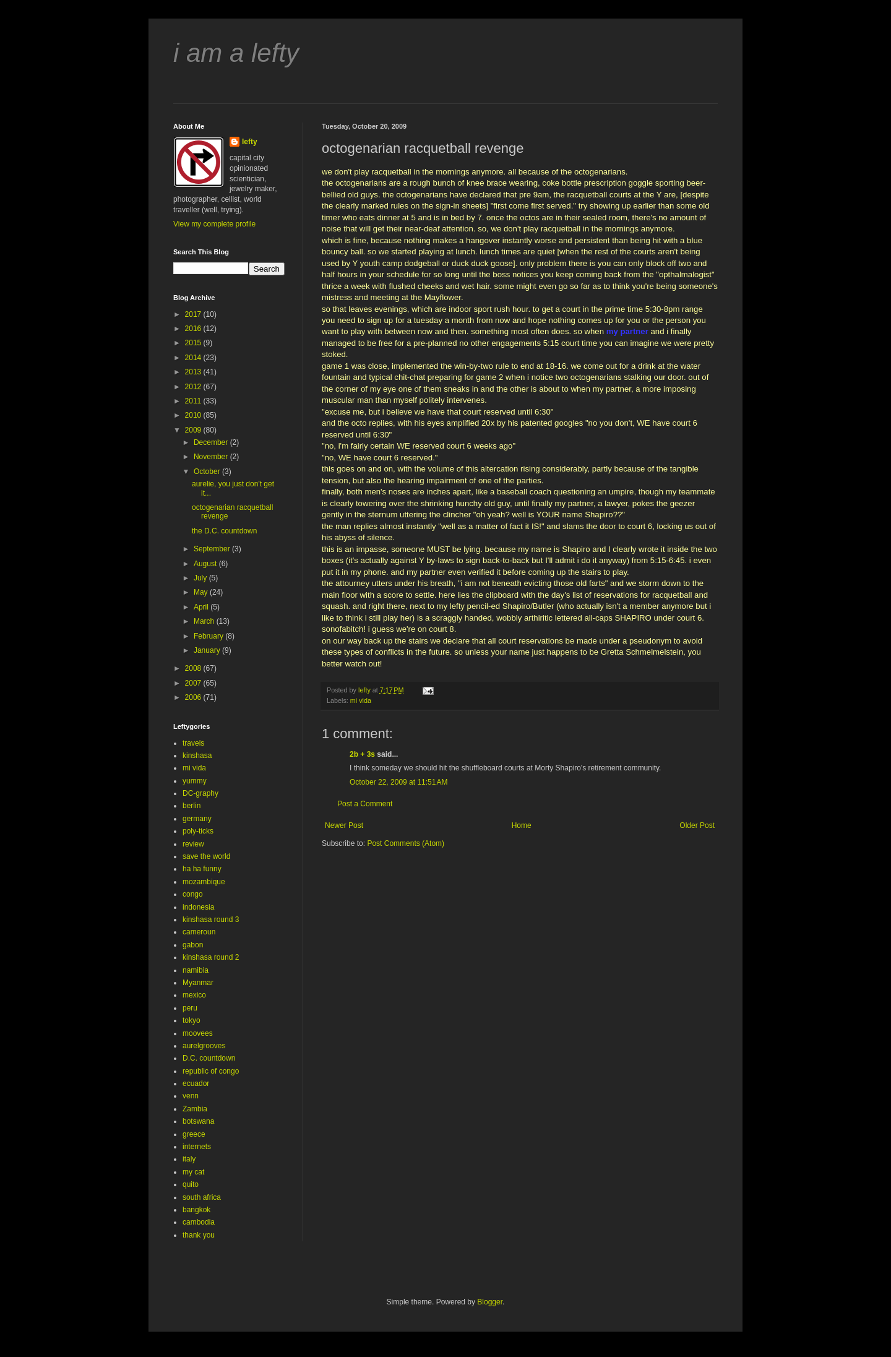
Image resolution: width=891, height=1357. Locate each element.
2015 (194, 342)
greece (194, 1134)
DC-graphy (200, 793)
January (208, 650)
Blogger (489, 1302)
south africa (202, 1197)
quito (191, 1184)
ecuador (196, 1083)
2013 (194, 372)
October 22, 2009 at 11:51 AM (398, 782)
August (206, 563)
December (212, 442)
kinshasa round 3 (211, 919)
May (202, 592)
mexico (194, 995)
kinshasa (197, 755)
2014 (194, 357)
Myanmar (198, 982)
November (212, 456)
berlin (191, 805)
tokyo (191, 1020)
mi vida (360, 700)
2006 (194, 697)
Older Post (697, 825)
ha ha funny (202, 868)
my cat (193, 1172)
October (208, 471)
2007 (194, 683)
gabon (193, 945)
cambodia (199, 1222)
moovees (198, 1033)
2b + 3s (362, 754)
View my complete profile (214, 224)
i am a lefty (236, 52)
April (202, 607)
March (205, 621)
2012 (194, 386)
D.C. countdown (209, 1058)
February (209, 636)
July (201, 578)
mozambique (204, 881)
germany (197, 818)
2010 (194, 415)
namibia (196, 970)
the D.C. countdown (224, 531)
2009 (194, 430)
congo (193, 894)
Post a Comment (364, 803)
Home (522, 825)
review (193, 844)
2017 (194, 314)
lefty (249, 141)
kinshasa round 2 (211, 957)
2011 (194, 401)
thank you (199, 1235)
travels (193, 743)
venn (191, 1096)
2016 (194, 328)
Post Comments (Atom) (405, 843)
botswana (198, 1121)
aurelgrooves (204, 1045)
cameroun (199, 932)
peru (190, 1008)
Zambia (195, 1109)
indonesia (198, 907)
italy (189, 1159)
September (213, 549)
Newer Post (344, 825)
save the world (206, 856)
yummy (195, 781)
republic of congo (211, 1071)
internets (197, 1146)
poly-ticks (198, 831)
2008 (194, 668)
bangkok (196, 1209)
